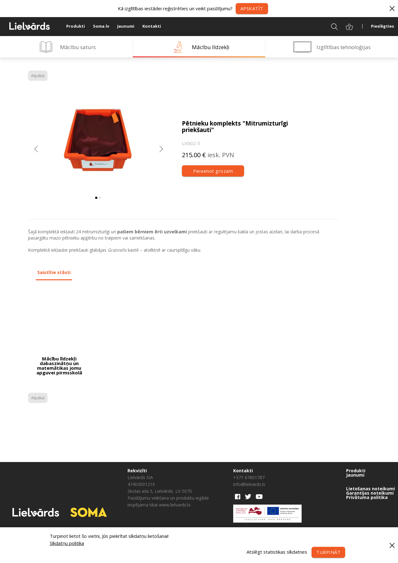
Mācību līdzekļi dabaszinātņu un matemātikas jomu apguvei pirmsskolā (59, 365)
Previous (36, 151)
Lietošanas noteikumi (370, 489)
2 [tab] (100, 198)
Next (161, 151)
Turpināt (328, 552)
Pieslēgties (382, 26)
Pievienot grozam (213, 171)
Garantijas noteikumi (370, 493)
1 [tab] (96, 198)
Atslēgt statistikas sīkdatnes (276, 551)
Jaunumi (125, 26)
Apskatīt (251, 8)
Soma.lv (101, 26)
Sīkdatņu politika (67, 543)
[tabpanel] (98, 141)
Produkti (75, 26)
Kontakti (151, 26)
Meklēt (330, 26)
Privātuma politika (367, 497)
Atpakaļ (37, 75)
